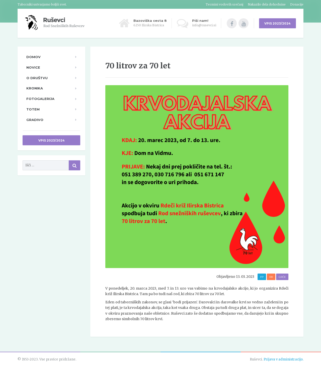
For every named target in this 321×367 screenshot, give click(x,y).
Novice (33, 67)
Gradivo (34, 120)
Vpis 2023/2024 (51, 140)
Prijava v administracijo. (283, 359)
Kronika (34, 88)
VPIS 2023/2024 (277, 23)
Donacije (296, 4)
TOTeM (33, 109)
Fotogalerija (40, 99)
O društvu (37, 78)
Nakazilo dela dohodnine (267, 4)
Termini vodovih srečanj (224, 4)
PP (262, 277)
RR (271, 277)
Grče (282, 277)
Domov (33, 57)
